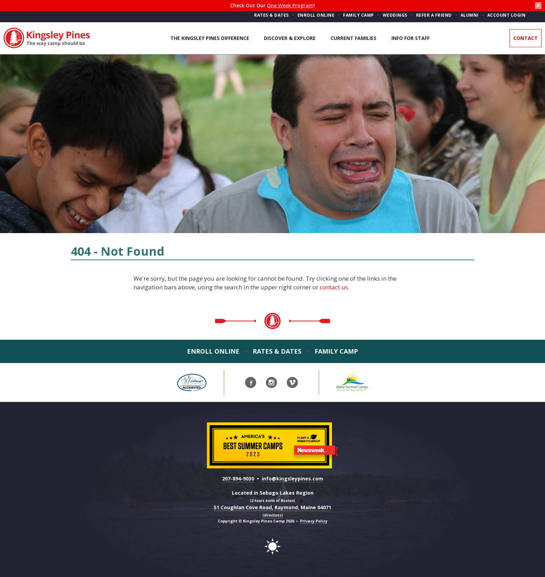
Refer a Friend (434, 15)
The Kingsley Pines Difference (209, 38)
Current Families (353, 38)
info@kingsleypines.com (292, 478)
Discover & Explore (290, 38)
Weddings (395, 15)
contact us (334, 287)
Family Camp (358, 15)
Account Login (506, 15)
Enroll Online (316, 15)
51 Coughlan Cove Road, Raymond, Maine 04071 (272, 511)
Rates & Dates (271, 15)
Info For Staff (410, 38)
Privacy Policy (313, 521)
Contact (525, 38)
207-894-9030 (238, 478)
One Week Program (290, 5)
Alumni (470, 15)
